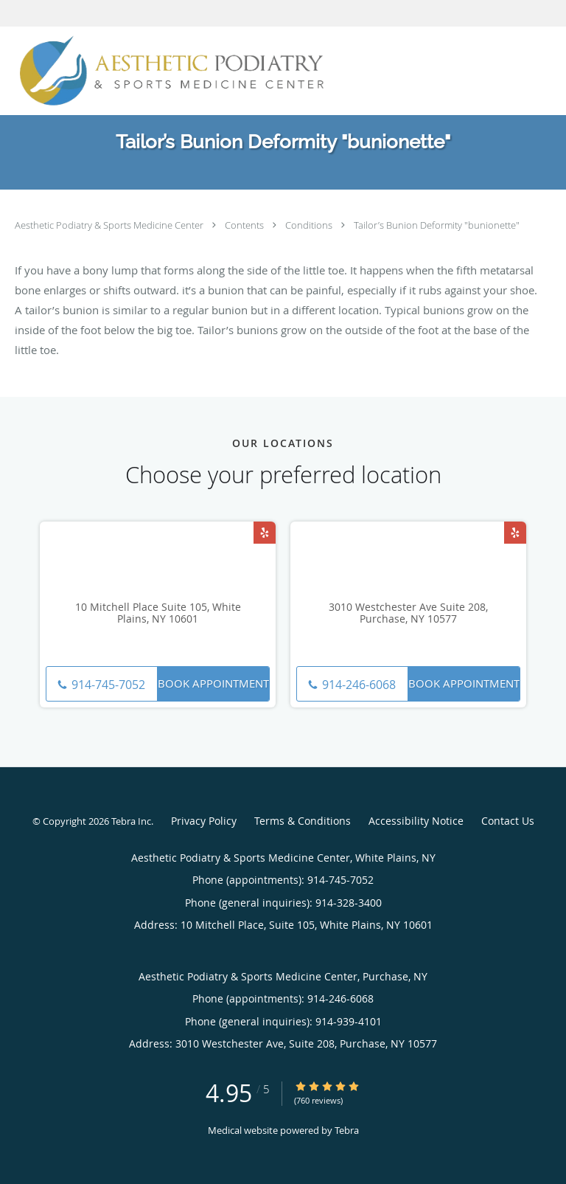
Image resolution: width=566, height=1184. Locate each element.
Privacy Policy (204, 821)
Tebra (347, 1130)
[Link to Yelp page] (265, 533)
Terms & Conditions (302, 821)
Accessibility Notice (416, 821)
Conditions (310, 225)
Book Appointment (213, 683)
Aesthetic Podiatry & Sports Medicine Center (110, 225)
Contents (245, 225)
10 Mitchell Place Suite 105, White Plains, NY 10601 (158, 613)
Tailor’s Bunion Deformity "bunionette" (437, 225)
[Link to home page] (234, 71)
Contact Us (507, 821)
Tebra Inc (131, 821)
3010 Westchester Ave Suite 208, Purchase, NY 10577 (408, 613)
